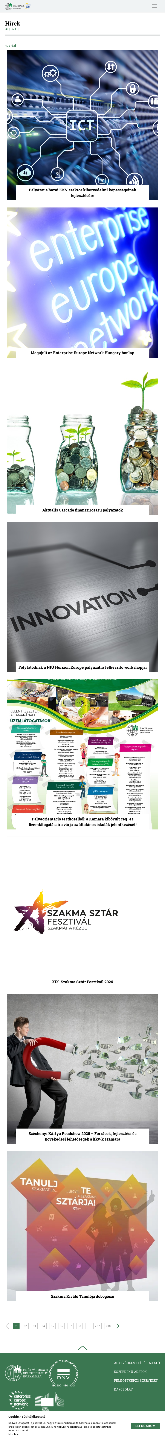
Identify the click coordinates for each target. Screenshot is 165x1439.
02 (25, 1326)
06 (61, 1326)
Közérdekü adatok (130, 1372)
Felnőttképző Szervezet (136, 1380)
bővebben (14, 1434)
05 (52, 1326)
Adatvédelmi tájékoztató (137, 1363)
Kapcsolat (123, 1389)
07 (70, 1326)
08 (79, 1326)
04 (43, 1326)
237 (97, 1326)
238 (108, 1326)
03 (34, 1326)
